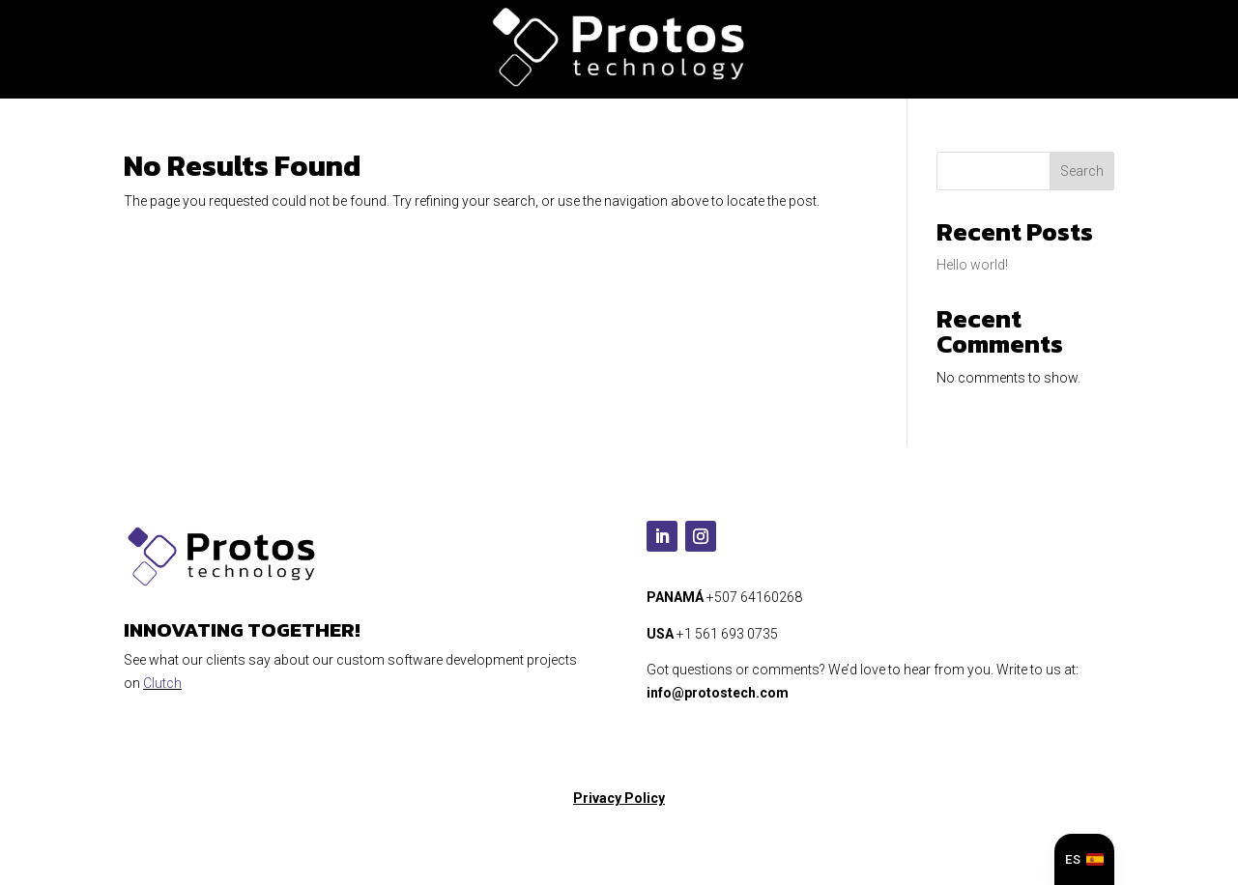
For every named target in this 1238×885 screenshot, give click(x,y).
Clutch (162, 683)
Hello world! (972, 264)
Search (1082, 171)
